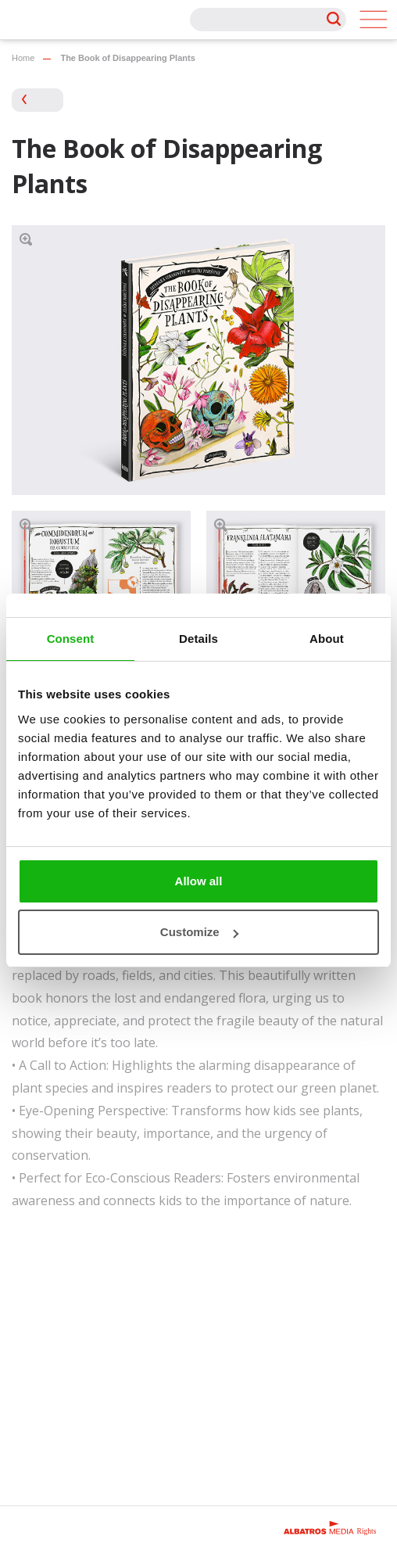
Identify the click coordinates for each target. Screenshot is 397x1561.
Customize (199, 931)
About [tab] (326, 638)
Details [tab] (198, 638)
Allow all (199, 881)
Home (23, 58)
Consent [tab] (71, 638)
